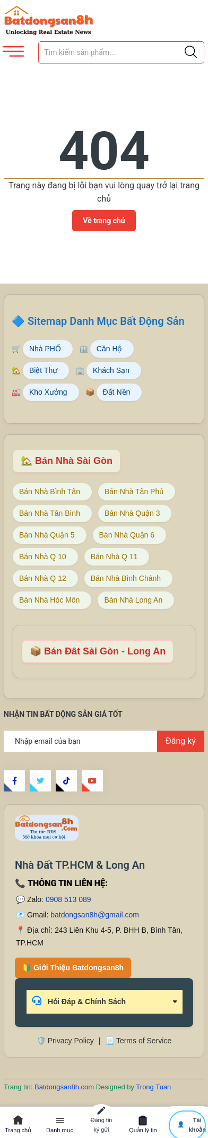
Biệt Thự (43, 370)
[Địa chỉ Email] (104, 741)
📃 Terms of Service (138, 1040)
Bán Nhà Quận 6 (127, 535)
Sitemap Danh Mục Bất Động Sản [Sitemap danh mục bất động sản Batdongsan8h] (106, 321)
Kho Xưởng (48, 392)
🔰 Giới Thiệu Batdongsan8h (73, 967)
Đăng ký (181, 741)
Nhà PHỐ (45, 348)
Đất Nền (117, 392)
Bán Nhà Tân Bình (49, 513)
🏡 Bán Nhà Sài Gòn (66, 461)
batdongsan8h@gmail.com (94, 915)
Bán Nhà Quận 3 (132, 513)
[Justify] (190, 52)
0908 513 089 (68, 899)
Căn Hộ (109, 348)
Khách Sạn (111, 370)
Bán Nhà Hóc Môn (49, 600)
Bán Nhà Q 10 (42, 556)
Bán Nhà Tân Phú (134, 491)
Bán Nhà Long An (133, 600)
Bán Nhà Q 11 (114, 556)
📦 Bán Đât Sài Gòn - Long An (98, 651)
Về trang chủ (104, 220)
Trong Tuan (153, 1087)
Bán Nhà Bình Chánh (126, 578)
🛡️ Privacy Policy (65, 1040)
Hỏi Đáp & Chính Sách (79, 1001)
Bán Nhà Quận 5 (47, 535)
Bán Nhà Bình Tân (49, 491)
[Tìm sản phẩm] (121, 52)
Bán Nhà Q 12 (42, 578)
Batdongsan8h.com (65, 1087)
